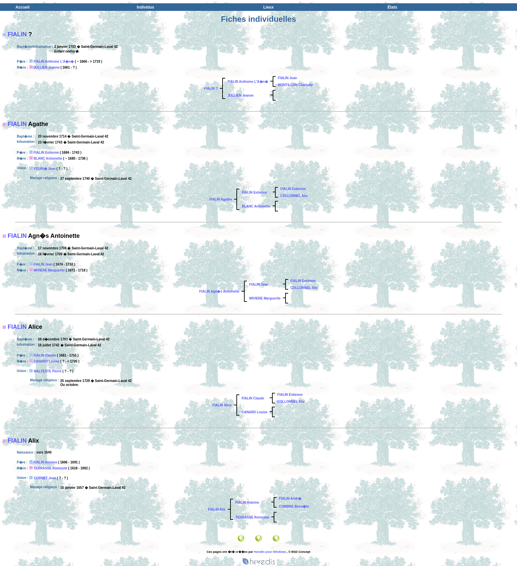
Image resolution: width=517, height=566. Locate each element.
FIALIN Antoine (45, 462)
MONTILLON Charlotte (295, 85)
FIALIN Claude (45, 355)
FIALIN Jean (287, 78)
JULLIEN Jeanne (47, 67)
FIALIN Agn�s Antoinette (219, 291)
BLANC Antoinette (48, 158)
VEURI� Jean (44, 169)
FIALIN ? (211, 88)
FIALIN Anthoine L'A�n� (54, 61)
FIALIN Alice (222, 405)
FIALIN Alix (217, 509)
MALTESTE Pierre (47, 371)
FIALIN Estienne (46, 152)
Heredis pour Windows (270, 551)
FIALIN (17, 34)
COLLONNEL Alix (294, 196)
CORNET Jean (45, 478)
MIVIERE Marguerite (49, 270)
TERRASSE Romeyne (50, 468)
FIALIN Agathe (220, 199)
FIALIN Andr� (290, 498)
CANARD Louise (46, 361)
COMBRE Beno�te (294, 506)
